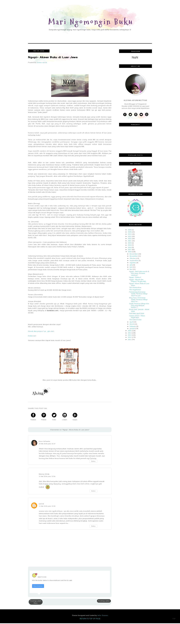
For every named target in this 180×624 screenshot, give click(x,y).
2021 (129, 241)
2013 (129, 336)
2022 (129, 239)
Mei (131, 270)
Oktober (133, 259)
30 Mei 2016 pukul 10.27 (47, 444)
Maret (132, 325)
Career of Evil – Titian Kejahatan (137, 317)
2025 (129, 232)
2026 (129, 230)
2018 (129, 248)
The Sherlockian (135, 288)
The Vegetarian (135, 290)
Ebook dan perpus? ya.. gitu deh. (41, 332)
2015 (129, 331)
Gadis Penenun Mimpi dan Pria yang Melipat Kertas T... (139, 306)
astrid (41, 504)
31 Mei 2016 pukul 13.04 (47, 477)
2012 (129, 338)
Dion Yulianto (44, 442)
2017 (129, 250)
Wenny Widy (44, 475)
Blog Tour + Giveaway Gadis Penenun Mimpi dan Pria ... (138, 300)
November (134, 257)
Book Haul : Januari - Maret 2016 (139, 311)
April (131, 322)
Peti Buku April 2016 (136, 314)
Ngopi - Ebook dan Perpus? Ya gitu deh (137, 281)
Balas (93, 462)
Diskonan (32, 336)
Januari (132, 329)
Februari (133, 327)
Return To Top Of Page (90, 619)
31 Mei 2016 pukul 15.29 (47, 506)
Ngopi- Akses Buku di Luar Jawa (139, 285)
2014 (129, 333)
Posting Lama (103, 601)
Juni (131, 268)
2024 (129, 235)
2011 (129, 340)
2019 (129, 246)
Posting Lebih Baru (35, 602)
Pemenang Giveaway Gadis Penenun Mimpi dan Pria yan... (138, 294)
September (134, 261)
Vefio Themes (102, 616)
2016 (129, 252)
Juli (131, 265)
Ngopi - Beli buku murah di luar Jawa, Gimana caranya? (139, 274)
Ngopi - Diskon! (135, 278)
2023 (129, 237)
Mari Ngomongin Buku (91, 22)
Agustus (133, 263)
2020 (129, 243)
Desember (134, 254)
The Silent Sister (135, 320)
